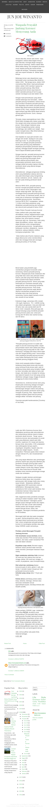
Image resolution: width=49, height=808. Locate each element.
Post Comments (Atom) (18, 681)
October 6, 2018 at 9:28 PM (16, 659)
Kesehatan (31, 1)
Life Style (9, 4)
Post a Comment (9, 674)
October (24, 718)
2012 (20, 794)
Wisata (45, 1)
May (23, 764)
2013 (20, 791)
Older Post (42, 643)
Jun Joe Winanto (24, 16)
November (25, 716)
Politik (21, 4)
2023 (20, 694)
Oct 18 (26, 725)
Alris (9, 651)
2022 (20, 698)
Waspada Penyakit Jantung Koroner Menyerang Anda (26, 28)
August (24, 758)
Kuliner (15, 4)
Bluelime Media (15, 806)
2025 (20, 691)
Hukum (33, 4)
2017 (20, 777)
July (23, 760)
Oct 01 (26, 753)
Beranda (4, 1)
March (23, 769)
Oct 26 (26, 720)
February (24, 771)
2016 (20, 780)
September (25, 756)
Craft (25, 1)
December (25, 714)
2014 (20, 787)
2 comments (8, 36)
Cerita (27, 4)
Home (25, 643)
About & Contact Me (15, 1)
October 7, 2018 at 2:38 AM (16, 670)
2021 (20, 701)
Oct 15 (26, 727)
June (23, 762)
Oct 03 (26, 731)
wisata (34, 703)
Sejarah (38, 1)
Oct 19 (26, 723)
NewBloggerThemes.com (36, 806)
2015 (20, 784)
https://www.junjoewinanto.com (17, 663)
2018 (20, 712)
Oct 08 (26, 729)
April (23, 767)
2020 (20, 705)
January (24, 773)
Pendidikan (39, 4)
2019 (20, 708)
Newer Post (7, 643)
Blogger (24, 9)
